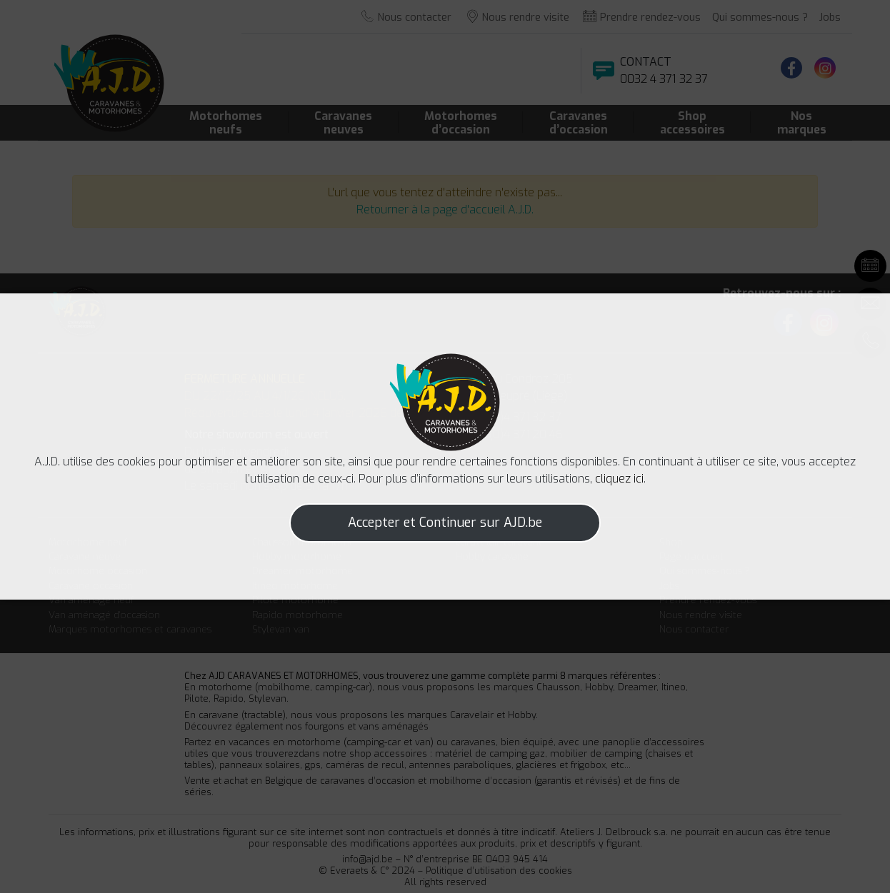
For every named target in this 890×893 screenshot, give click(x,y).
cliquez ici (619, 478)
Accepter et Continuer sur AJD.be (445, 522)
